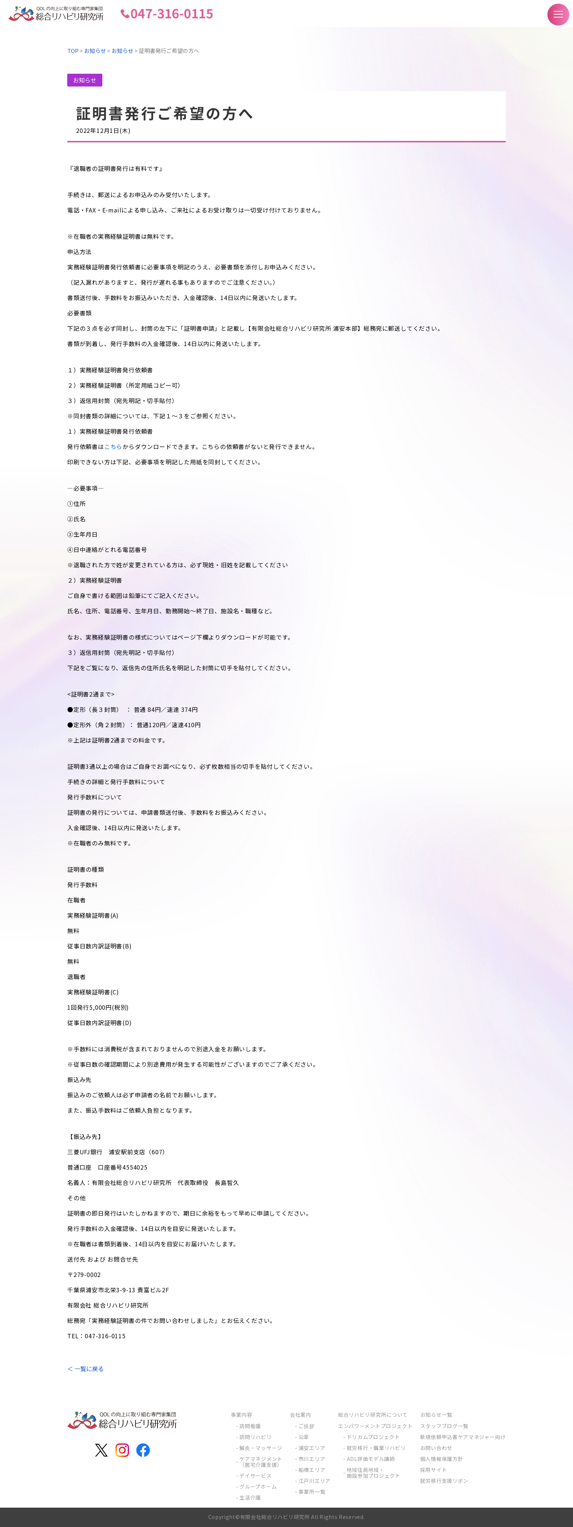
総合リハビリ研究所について (373, 1414)
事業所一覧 (312, 1491)
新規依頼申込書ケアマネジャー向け (463, 1436)
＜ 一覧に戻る (85, 1368)
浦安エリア (312, 1447)
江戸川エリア (315, 1480)
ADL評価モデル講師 (371, 1458)
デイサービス (255, 1475)
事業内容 (242, 1414)
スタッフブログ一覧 (444, 1426)
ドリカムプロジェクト (373, 1436)
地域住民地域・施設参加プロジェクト (374, 1472)
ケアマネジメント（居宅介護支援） (260, 1461)
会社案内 (300, 1414)
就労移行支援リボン (444, 1480)
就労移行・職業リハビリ (376, 1447)
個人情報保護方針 (441, 1458)
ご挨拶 (307, 1426)
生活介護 (250, 1497)
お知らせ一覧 (436, 1414)
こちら (113, 446)
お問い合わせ (436, 1447)
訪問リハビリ (255, 1436)
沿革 (304, 1436)
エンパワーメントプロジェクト (375, 1426)
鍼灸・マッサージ (260, 1447)
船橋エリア (312, 1469)
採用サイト (433, 1469)
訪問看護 (250, 1426)
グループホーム (258, 1486)
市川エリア (312, 1458)
